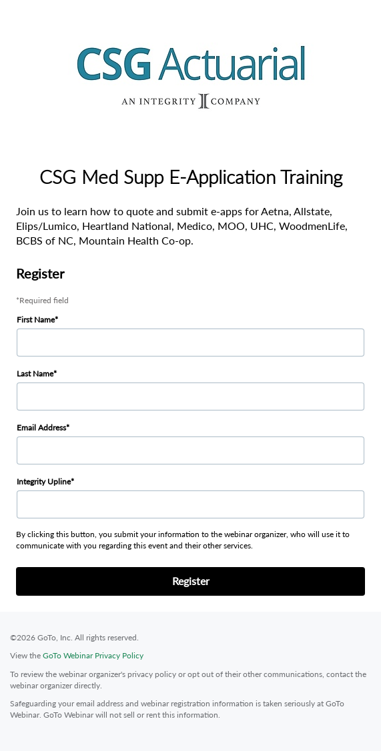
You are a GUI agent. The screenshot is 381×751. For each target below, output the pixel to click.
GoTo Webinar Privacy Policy (93, 655)
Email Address (41, 427)
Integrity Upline (44, 481)
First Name (36, 320)
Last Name (35, 373)
